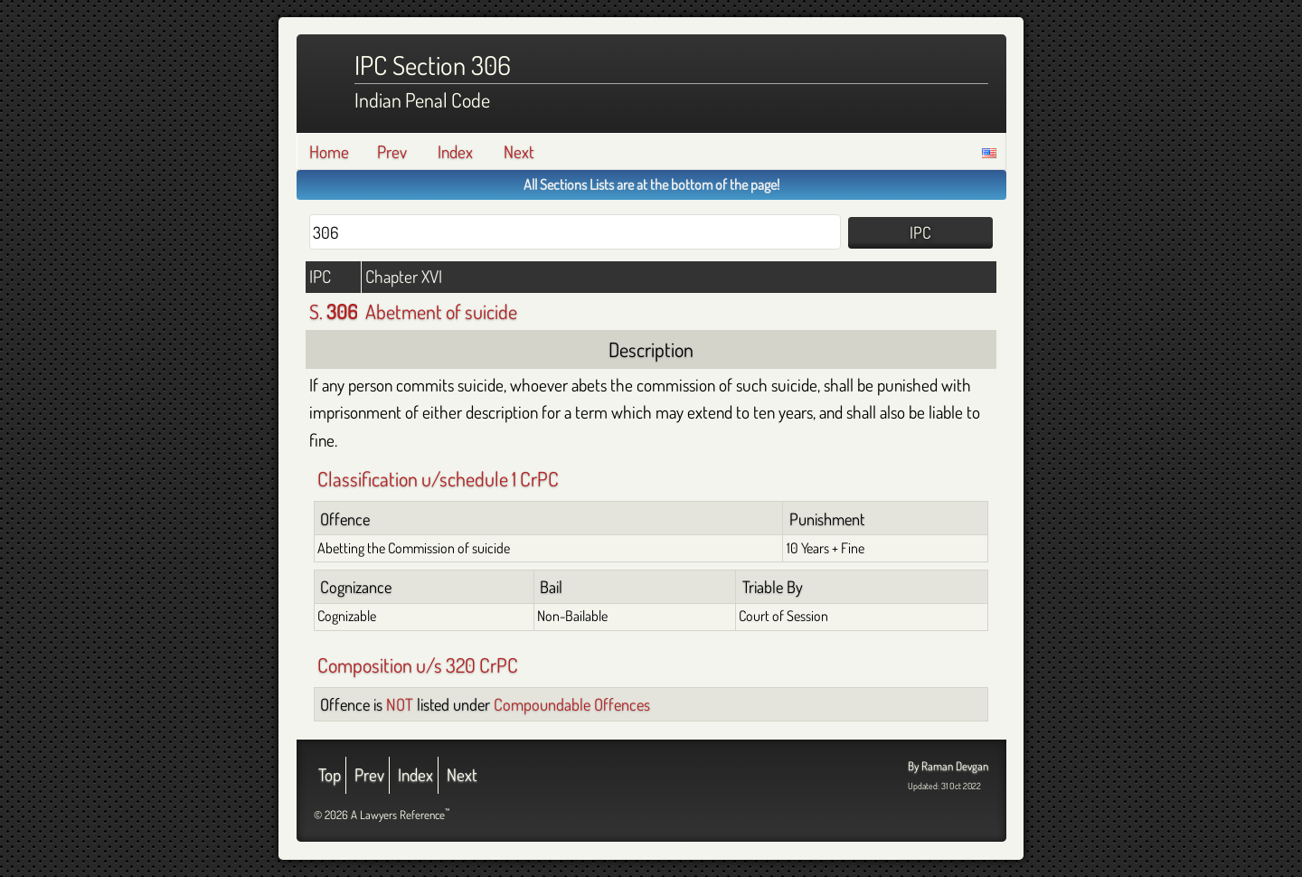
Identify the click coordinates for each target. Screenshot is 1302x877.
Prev (392, 151)
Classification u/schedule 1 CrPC (438, 478)
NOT (399, 703)
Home (329, 151)
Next (519, 151)
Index (455, 151)
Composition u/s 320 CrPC (417, 664)
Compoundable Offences (572, 703)
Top (329, 774)
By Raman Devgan (948, 766)
